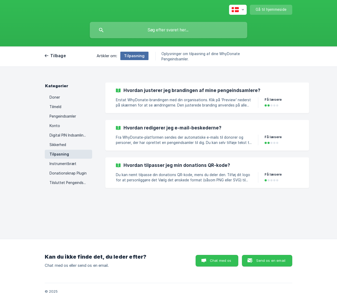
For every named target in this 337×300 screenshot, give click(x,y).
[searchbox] (168, 30)
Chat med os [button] (220, 260)
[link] (207, 98)
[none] (238, 10)
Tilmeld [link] (55, 107)
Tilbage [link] (58, 55)
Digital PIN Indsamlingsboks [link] (70, 135)
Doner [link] (54, 97)
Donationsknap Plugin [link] (68, 173)
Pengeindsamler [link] (62, 116)
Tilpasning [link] (59, 154)
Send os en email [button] (270, 260)
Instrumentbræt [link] (62, 164)
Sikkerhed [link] (57, 145)
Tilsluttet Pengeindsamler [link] (70, 183)
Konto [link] (54, 126)
